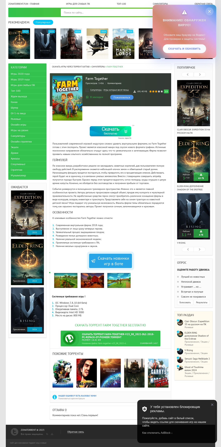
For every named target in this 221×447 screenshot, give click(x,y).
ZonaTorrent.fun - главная (23, 3)
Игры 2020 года (20, 73)
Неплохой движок (190, 281)
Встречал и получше (191, 291)
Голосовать (185, 302)
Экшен (14, 147)
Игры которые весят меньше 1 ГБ (119, 90)
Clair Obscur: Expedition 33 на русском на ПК (197, 323)
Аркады (15, 158)
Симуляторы (160, 3)
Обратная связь (204, 3)
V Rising (181, 242)
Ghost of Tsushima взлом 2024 (194, 369)
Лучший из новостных (192, 276)
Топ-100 (121, 3)
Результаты (201, 302)
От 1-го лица (18, 113)
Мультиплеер (18, 175)
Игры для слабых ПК (78, 3)
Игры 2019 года (20, 79)
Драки (14, 152)
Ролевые (16, 119)
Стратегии (16, 169)
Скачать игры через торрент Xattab (71, 66)
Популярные (43, 22)
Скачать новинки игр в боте (110, 260)
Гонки (14, 102)
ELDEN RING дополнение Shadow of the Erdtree (197, 335)
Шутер (14, 107)
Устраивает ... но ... (190, 286)
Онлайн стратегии (21, 141)
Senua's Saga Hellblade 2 (197, 358)
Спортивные (18, 164)
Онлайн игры (18, 124)
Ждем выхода (19, 96)
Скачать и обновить (184, 48)
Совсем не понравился (193, 296)
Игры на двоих (19, 130)
